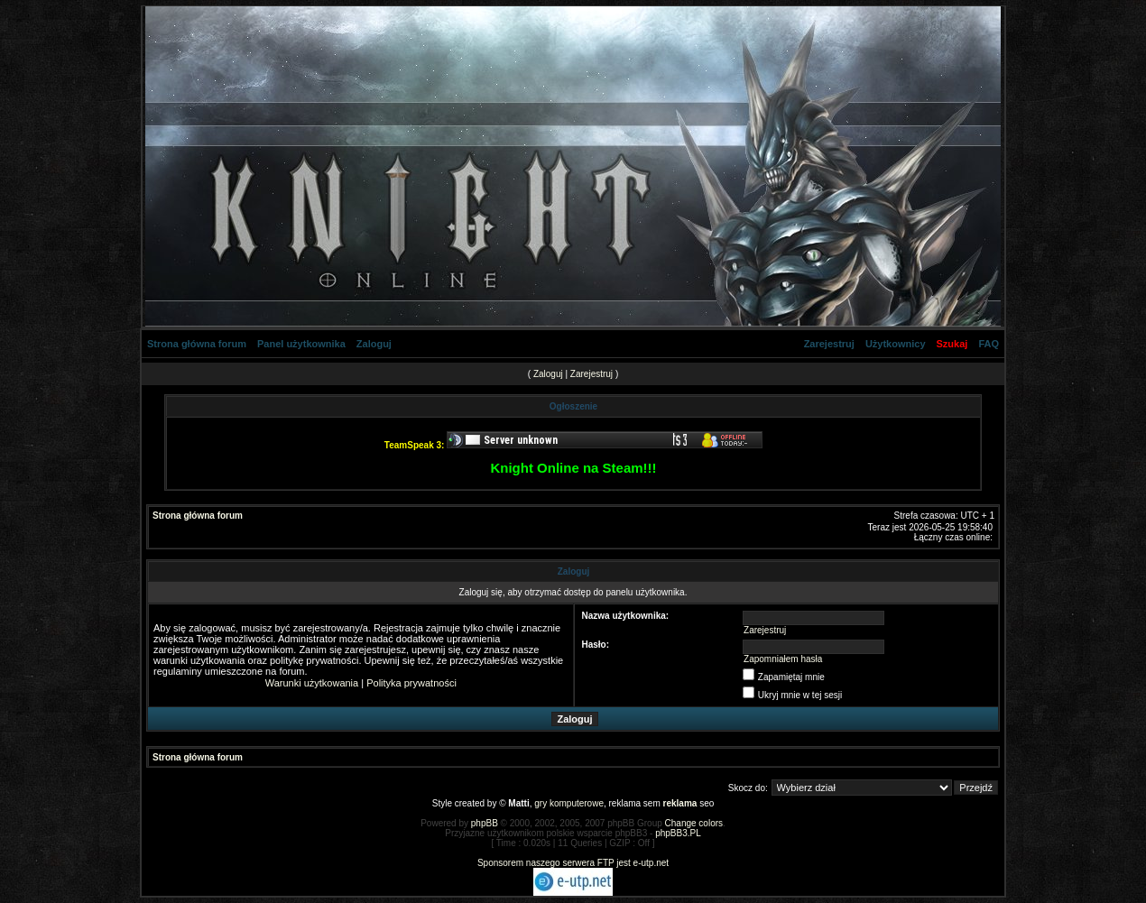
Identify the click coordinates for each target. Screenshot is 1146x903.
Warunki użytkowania (312, 682)
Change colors (694, 823)
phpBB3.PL (678, 833)
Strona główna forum (196, 343)
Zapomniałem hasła (783, 659)
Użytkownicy (895, 343)
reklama (680, 803)
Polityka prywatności (411, 682)
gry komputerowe (569, 803)
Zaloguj (374, 343)
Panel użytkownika (301, 343)
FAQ (988, 343)
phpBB (484, 823)
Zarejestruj (829, 343)
